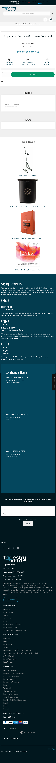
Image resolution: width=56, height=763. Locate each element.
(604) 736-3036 (13, 576)
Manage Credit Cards (10, 627)
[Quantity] (6, 74)
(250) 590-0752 (12, 579)
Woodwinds (7, 688)
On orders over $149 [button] (28, 64)
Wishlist (6, 615)
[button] (9, 62)
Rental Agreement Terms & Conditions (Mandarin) (21, 653)
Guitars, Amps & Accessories (13, 673)
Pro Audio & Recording (11, 682)
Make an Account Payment (12, 624)
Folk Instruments (9, 679)
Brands (5, 703)
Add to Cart (33, 74)
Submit (28, 524)
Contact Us (10, 600)
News (5, 706)
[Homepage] (14, 8)
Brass (5, 685)
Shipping (6, 638)
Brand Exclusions (9, 659)
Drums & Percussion (10, 694)
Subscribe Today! (54, 382)
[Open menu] (52, 13)
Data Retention (8, 662)
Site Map (51, 749)
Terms (5, 647)
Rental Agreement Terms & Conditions (17, 650)
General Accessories (10, 697)
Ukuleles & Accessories (11, 676)
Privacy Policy (8, 644)
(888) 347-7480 (8, 568)
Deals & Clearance (9, 670)
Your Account (8, 618)
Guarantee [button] (9, 64)
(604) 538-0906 (13, 572)
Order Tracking (8, 612)
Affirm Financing (9, 656)
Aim (32, 43)
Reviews (6, 709)
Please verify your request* (28, 520)
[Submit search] (4, 13)
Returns (6, 641)
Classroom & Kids (9, 691)
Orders (5, 621)
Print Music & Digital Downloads (14, 700)
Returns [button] (47, 64)
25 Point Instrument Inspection (14, 630)
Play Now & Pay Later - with (40, 3)
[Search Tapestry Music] (26, 13)
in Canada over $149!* (17, 3)
